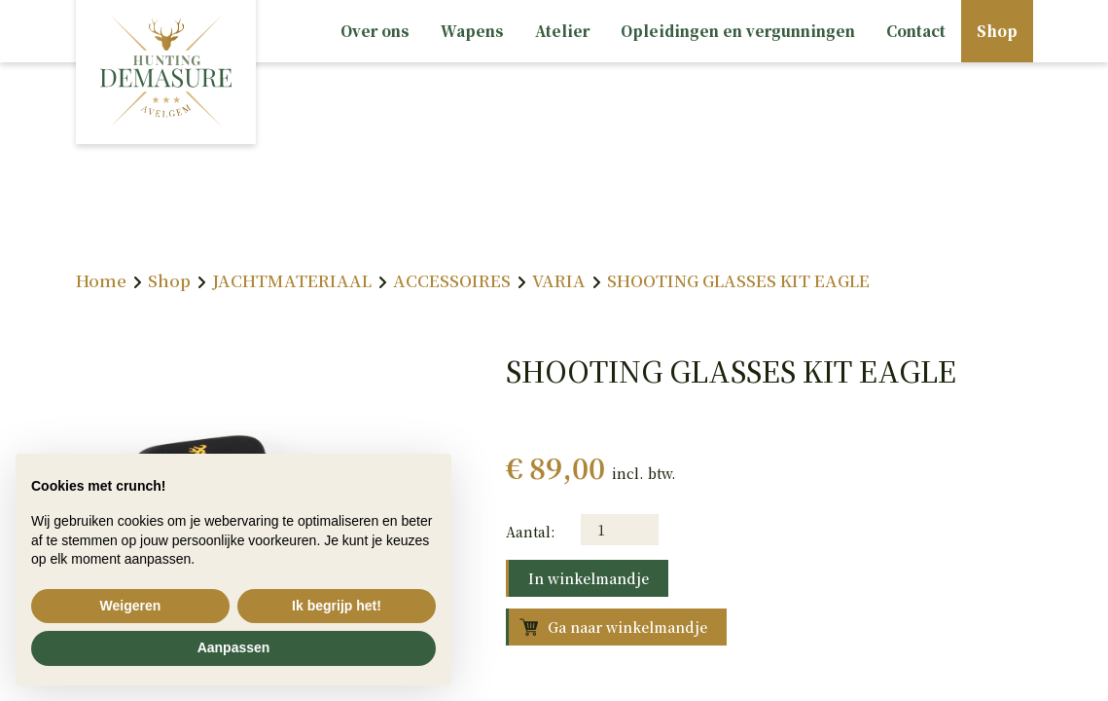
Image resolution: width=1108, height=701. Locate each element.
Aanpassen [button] (233, 647)
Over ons (375, 30)
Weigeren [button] (130, 605)
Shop (997, 30)
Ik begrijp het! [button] (336, 605)
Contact (916, 30)
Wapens (472, 30)
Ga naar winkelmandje (627, 627)
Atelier (562, 30)
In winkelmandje (588, 578)
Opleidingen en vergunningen (738, 30)
